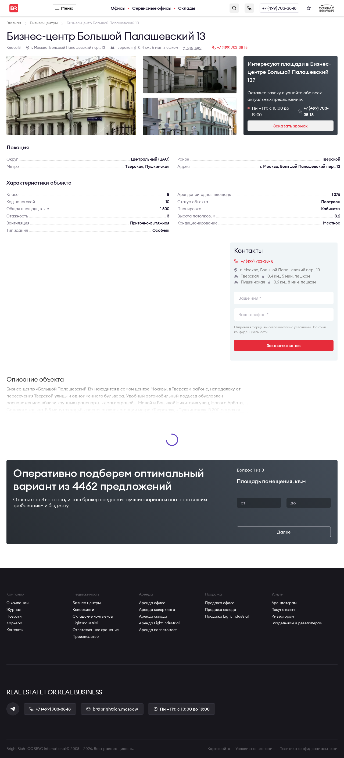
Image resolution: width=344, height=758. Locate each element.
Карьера (14, 623)
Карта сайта (218, 748)
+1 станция (192, 48)
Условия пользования (254, 748)
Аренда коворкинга (157, 609)
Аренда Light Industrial (159, 623)
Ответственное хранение (96, 629)
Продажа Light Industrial (227, 616)
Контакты (14, 629)
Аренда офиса (152, 602)
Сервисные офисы (151, 8)
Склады (186, 8)
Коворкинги (83, 609)
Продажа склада (220, 609)
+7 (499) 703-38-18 (279, 8)
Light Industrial (85, 623)
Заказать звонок (249, 8)
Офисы (118, 8)
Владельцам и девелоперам (297, 623)
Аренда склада (153, 616)
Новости (14, 616)
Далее (283, 532)
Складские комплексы (93, 616)
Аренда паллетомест (158, 629)
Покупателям (283, 609)
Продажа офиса (220, 602)
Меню (64, 8)
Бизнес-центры (87, 602)
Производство (85, 636)
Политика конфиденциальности (309, 748)
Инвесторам (282, 616)
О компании (17, 602)
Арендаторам (284, 602)
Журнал (13, 609)
